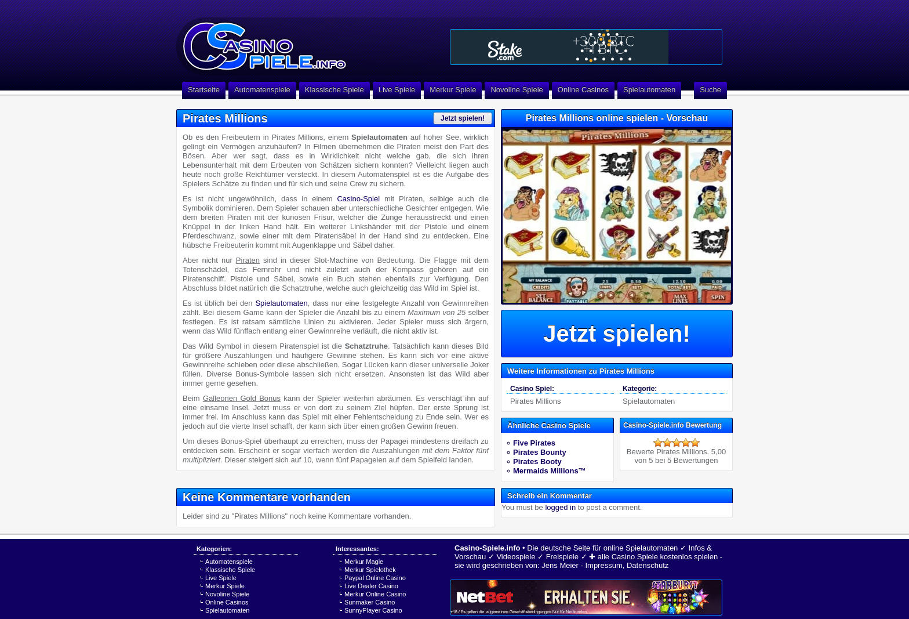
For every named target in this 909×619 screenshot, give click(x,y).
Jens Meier (560, 565)
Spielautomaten (649, 89)
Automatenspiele (262, 89)
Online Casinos (583, 89)
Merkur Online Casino (375, 594)
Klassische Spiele (334, 89)
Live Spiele (397, 89)
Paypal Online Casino (375, 577)
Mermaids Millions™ (549, 470)
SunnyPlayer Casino (373, 610)
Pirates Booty (537, 461)
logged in (560, 507)
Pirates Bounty (539, 452)
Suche (710, 89)
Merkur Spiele (453, 89)
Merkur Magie (363, 561)
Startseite (204, 89)
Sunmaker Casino (369, 602)
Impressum (603, 565)
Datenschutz (647, 565)
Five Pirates (534, 443)
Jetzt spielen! (463, 118)
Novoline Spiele (516, 89)
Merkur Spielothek (370, 569)
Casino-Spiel (358, 198)
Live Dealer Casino (371, 585)
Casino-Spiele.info (487, 548)
